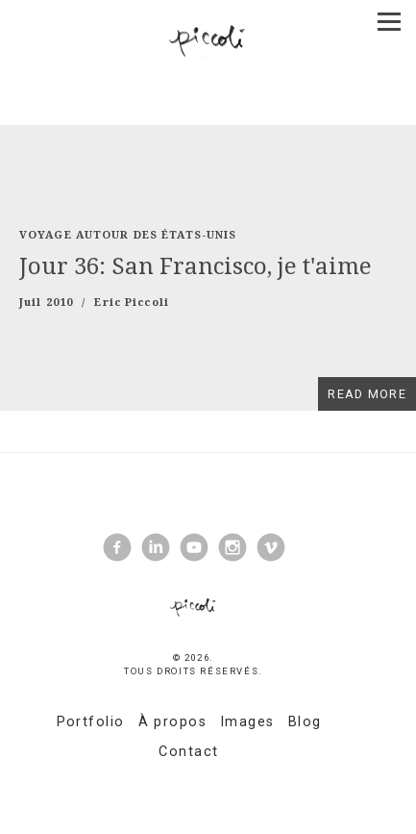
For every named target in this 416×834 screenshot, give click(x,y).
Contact (188, 752)
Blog (305, 722)
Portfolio (91, 722)
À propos (173, 722)
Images (247, 722)
